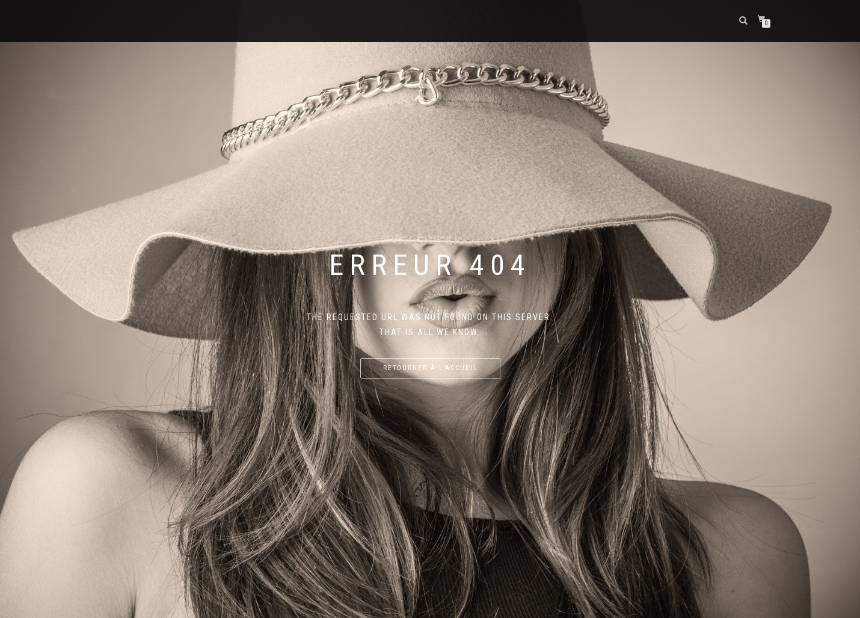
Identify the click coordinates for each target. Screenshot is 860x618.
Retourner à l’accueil (430, 368)
